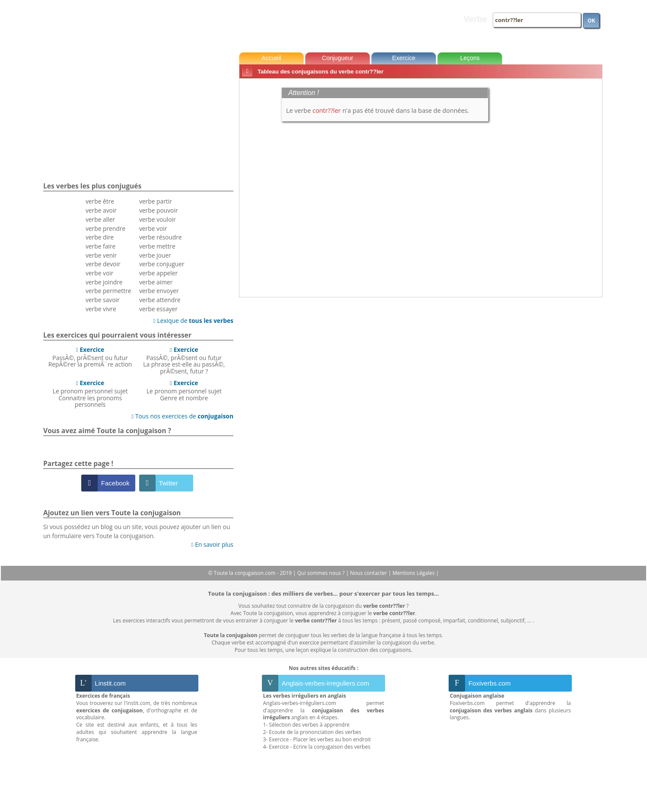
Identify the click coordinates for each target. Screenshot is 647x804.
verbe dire (100, 237)
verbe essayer (158, 309)
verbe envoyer (159, 291)
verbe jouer (155, 255)
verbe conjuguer (162, 264)
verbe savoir (103, 300)
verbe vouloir (157, 219)
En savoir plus (212, 544)
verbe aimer (155, 282)
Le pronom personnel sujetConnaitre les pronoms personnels (90, 393)
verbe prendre (105, 228)
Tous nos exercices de (182, 416)
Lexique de (193, 320)
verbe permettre (108, 291)
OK (591, 20)
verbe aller (100, 219)
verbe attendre (160, 300)
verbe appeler (158, 273)
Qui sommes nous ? (321, 573)
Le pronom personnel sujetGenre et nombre (184, 390)
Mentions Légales (414, 573)
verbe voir (99, 273)
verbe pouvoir (158, 210)
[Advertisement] (565, 211)
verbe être (100, 201)
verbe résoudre (160, 237)
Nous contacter (369, 573)
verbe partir (155, 201)
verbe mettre (157, 246)
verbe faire (100, 246)
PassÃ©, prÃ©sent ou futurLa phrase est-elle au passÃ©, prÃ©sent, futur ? (184, 360)
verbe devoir (103, 264)
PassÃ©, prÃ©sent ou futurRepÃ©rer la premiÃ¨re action (90, 357)
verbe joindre (104, 282)
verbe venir (101, 255)
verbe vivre (101, 309)
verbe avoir (101, 210)
